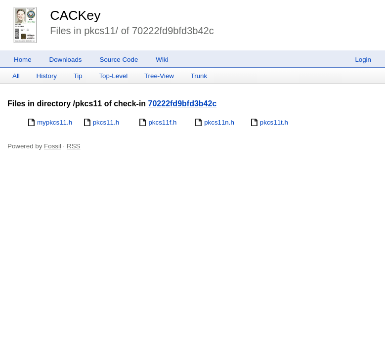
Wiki (162, 59)
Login (363, 59)
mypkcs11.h (54, 122)
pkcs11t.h (274, 122)
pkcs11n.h (219, 122)
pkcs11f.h (162, 122)
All (16, 76)
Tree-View (159, 76)
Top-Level (113, 76)
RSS (73, 146)
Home (23, 59)
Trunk (199, 76)
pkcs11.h (106, 122)
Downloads (65, 59)
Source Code (119, 59)
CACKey (75, 15)
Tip (78, 76)
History (47, 76)
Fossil (52, 146)
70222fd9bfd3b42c (182, 103)
